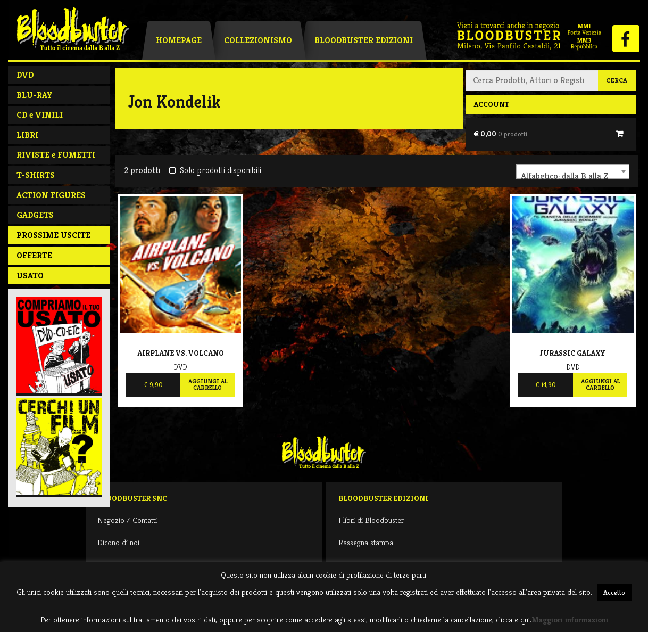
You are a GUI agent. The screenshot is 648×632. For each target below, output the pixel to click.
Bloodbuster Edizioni (363, 40)
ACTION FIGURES (51, 195)
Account (491, 104)
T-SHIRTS (35, 174)
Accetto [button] (614, 592)
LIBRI (27, 135)
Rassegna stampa (365, 542)
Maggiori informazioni (569, 619)
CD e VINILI (39, 114)
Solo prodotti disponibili (215, 170)
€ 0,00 (500, 133)
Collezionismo (258, 40)
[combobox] (572, 171)
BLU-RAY (34, 95)
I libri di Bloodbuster (371, 520)
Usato (30, 275)
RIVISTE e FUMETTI (55, 154)
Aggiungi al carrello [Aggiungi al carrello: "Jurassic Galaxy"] (600, 384)
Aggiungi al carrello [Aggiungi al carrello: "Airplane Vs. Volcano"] (207, 384)
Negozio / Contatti (127, 520)
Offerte (34, 255)
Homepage (179, 40)
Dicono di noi (118, 542)
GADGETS (35, 214)
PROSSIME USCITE (53, 235)
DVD (25, 74)
